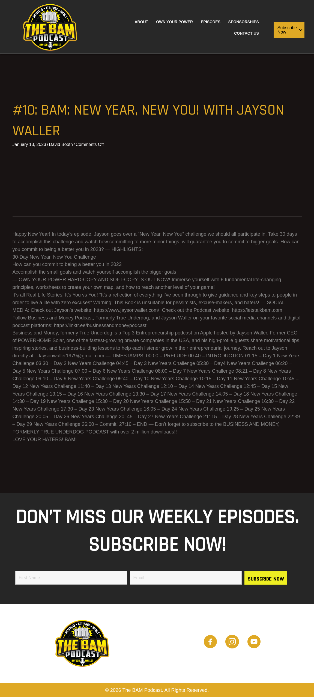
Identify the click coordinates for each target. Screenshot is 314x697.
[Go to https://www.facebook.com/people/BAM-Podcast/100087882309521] (210, 642)
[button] (300, 30)
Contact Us (246, 33)
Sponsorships (243, 22)
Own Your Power (174, 22)
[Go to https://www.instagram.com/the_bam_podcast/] (232, 642)
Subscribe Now (287, 29)
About (141, 22)
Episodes (210, 22)
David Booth (61, 144)
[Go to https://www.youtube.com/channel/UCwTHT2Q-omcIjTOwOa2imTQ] (254, 642)
